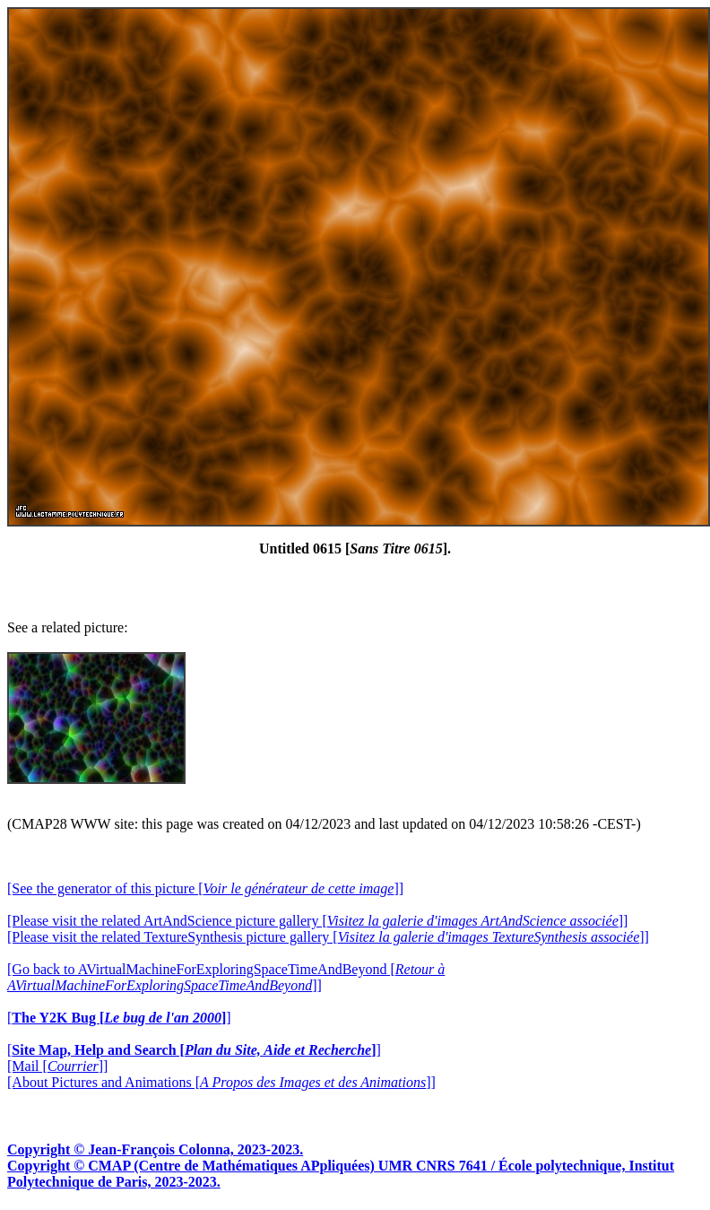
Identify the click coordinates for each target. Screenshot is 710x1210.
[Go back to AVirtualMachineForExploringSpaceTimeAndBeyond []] (226, 977)
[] (119, 1017)
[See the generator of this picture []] (205, 888)
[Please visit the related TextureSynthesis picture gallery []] (328, 936)
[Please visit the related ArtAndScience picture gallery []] (317, 920)
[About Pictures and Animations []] (221, 1082)
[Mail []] (57, 1066)
